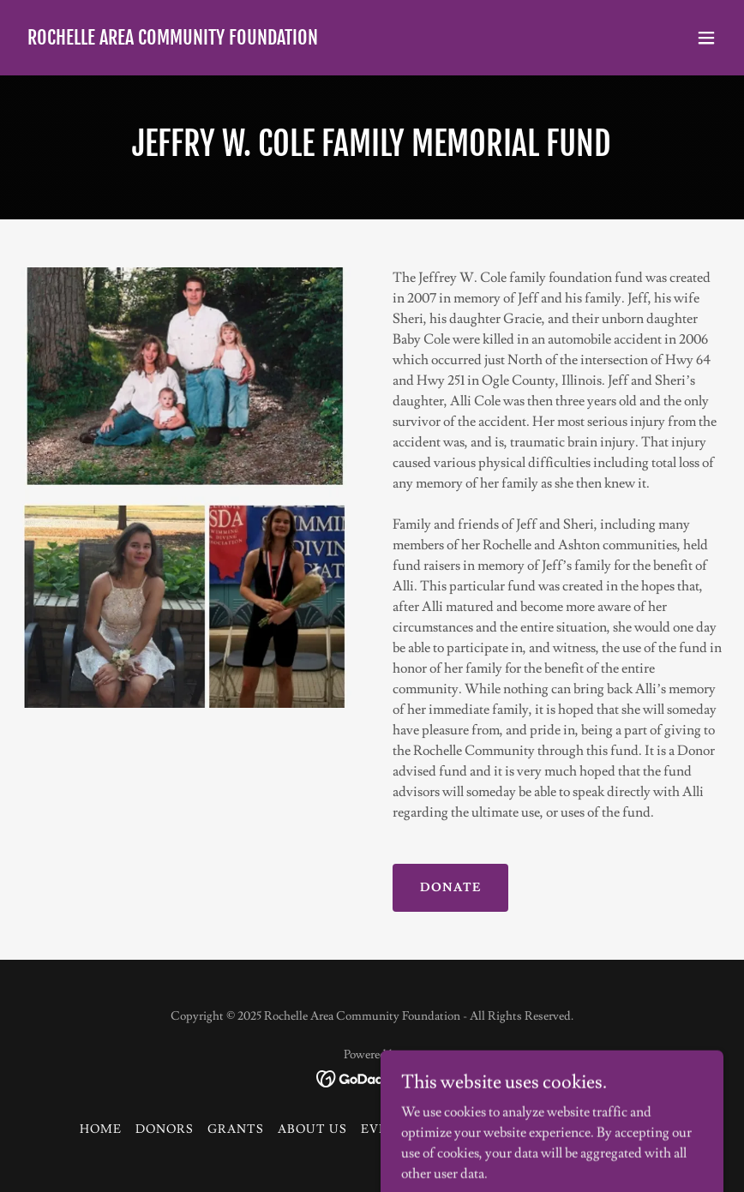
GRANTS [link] (235, 1129)
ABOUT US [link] (312, 1129)
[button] (706, 38)
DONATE (450, 887)
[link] (172, 40)
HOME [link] (101, 1129)
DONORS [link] (164, 1129)
